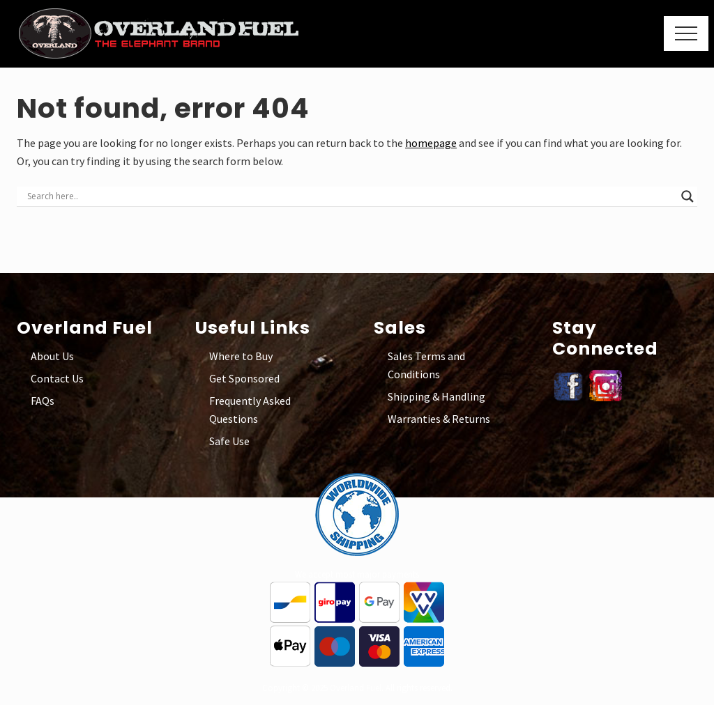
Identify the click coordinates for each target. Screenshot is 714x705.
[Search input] (350, 196)
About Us (52, 356)
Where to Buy (241, 356)
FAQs (42, 401)
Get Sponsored (244, 378)
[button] (686, 33)
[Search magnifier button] (687, 196)
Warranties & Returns (439, 419)
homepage (431, 143)
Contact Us (57, 378)
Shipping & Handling (436, 396)
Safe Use (229, 441)
